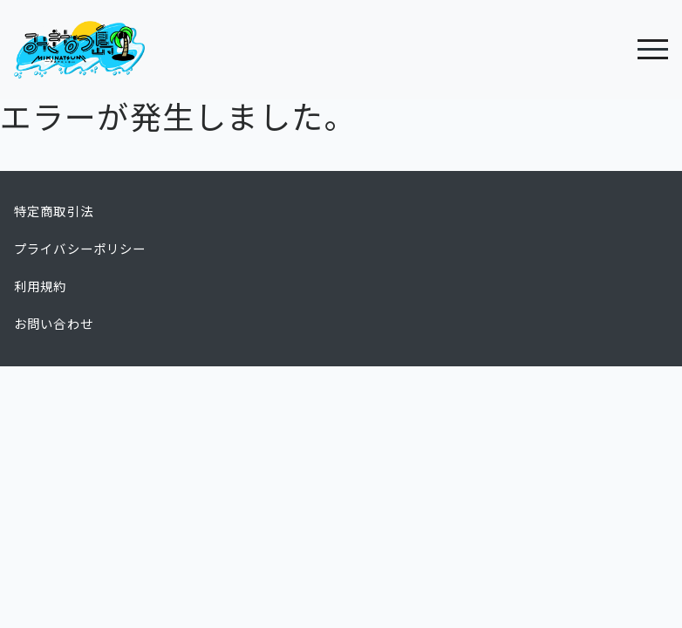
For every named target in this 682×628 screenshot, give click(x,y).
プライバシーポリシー (80, 249)
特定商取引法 (53, 212)
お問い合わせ (53, 324)
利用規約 (40, 287)
